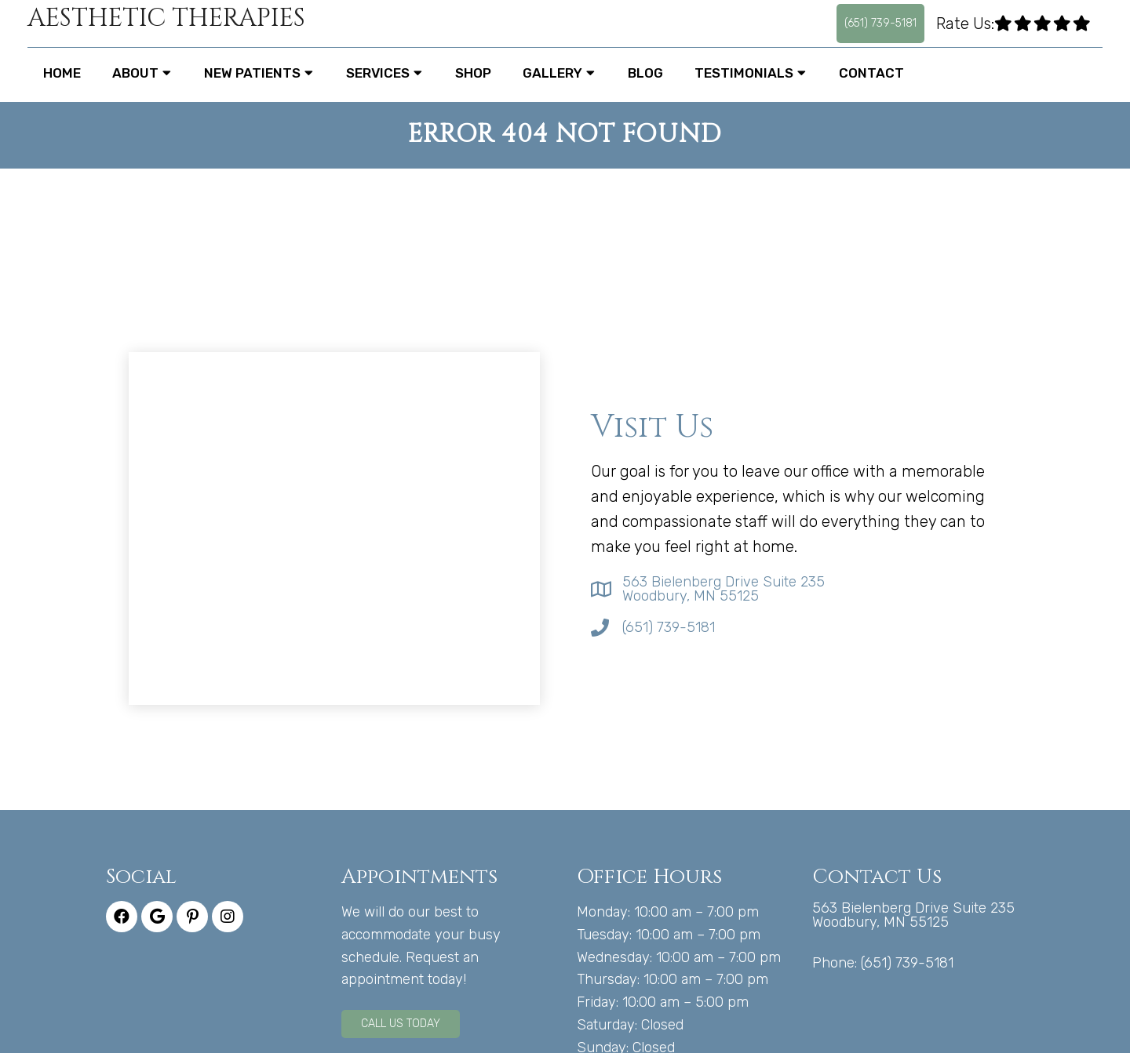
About (135, 73)
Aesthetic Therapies (166, 18)
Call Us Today (400, 1023)
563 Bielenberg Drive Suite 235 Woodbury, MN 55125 (723, 589)
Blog (645, 73)
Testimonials (743, 73)
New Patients (252, 73)
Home (62, 73)
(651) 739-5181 (880, 23)
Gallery (552, 73)
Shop (473, 73)
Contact (871, 73)
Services (378, 73)
